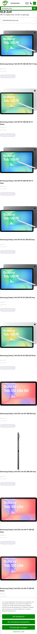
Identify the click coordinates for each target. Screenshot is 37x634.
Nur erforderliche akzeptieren (19, 622)
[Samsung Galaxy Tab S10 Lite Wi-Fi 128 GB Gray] (18, 509)
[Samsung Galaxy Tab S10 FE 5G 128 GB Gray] (18, 219)
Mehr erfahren (7, 76)
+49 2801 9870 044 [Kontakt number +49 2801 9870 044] (30, 3)
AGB (23, 631)
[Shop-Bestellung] (19, 20)
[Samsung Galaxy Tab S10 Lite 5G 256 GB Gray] (18, 451)
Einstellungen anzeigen (18, 627)
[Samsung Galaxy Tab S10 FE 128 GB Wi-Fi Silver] (18, 101)
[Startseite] (5, 3)
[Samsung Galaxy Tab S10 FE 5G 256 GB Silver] (18, 335)
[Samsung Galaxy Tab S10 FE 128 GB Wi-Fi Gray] (18, 43)
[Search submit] (34, 8)
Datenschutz (17, 631)
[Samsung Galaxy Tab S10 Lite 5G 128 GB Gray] (18, 393)
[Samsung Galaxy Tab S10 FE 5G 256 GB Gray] (18, 277)
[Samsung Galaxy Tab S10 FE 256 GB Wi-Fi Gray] (18, 160)
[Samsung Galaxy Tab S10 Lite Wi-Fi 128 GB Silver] (18, 567)
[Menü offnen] (34, 3)
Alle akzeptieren (18, 616)
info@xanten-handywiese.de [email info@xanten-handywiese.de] (26, 3)
